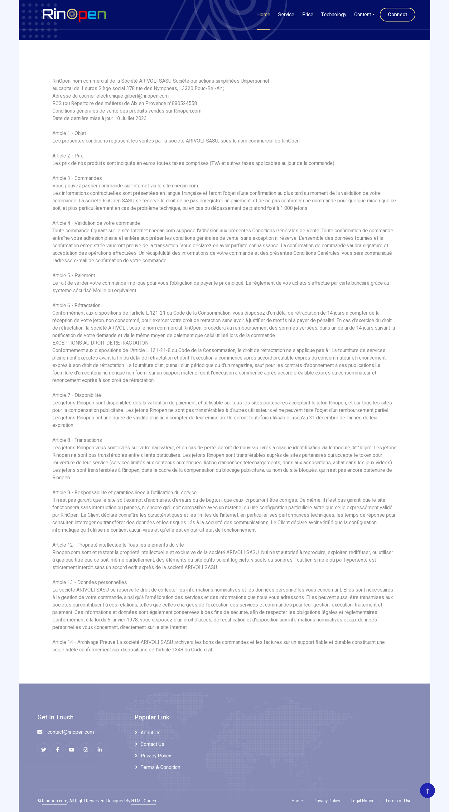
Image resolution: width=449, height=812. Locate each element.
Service (286, 14)
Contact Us (152, 744)
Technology (333, 14)
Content (362, 14)
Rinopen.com (54, 801)
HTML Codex (143, 801)
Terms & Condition (160, 767)
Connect (397, 14)
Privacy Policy (156, 756)
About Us (151, 733)
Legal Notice (362, 801)
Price (307, 14)
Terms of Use (398, 801)
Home (263, 14)
